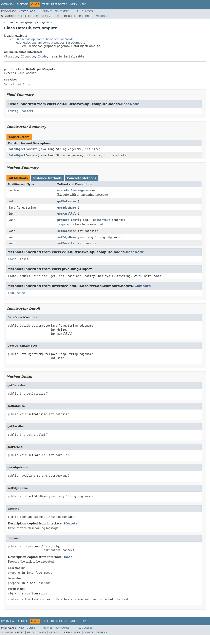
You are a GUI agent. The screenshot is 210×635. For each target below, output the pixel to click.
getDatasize (66, 201)
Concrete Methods (81, 178)
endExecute (16, 293)
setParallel (66, 243)
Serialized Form (17, 84)
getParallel (66, 213)
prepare (63, 219)
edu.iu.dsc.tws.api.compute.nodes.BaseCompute (50, 42)
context (27, 111)
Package (22, 4)
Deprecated (59, 4)
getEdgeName (66, 207)
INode (42, 56)
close (12, 259)
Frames (48, 11)
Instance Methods (47, 178)
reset (24, 259)
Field (30, 16)
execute (63, 190)
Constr (41, 16)
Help (83, 4)
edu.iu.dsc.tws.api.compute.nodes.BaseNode (42, 39)
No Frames (62, 11)
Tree (45, 4)
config (13, 111)
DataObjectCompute (22, 149)
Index (73, 4)
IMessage (77, 190)
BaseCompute (27, 73)
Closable (11, 56)
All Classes (85, 11)
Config (76, 219)
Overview (7, 4)
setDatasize (66, 231)
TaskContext (100, 219)
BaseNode (130, 104)
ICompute (28, 56)
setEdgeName (66, 237)
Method (54, 16)
